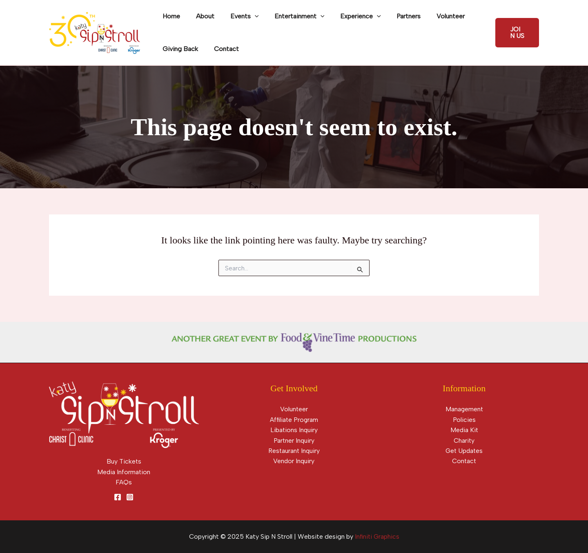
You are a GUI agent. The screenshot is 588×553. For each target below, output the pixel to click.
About (201, 16)
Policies (464, 420)
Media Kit (464, 430)
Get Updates (464, 451)
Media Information (124, 472)
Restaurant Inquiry (293, 451)
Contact (222, 49)
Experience (348, 16)
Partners (394, 16)
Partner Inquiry (294, 440)
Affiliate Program (293, 420)
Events (237, 16)
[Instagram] (130, 497)
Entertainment (290, 16)
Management (464, 409)
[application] (248, 16)
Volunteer (433, 16)
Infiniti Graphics (377, 537)
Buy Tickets (123, 461)
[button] (516, 32)
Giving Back (179, 49)
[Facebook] (117, 497)
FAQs (124, 482)
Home (170, 16)
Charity (464, 440)
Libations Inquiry (294, 430)
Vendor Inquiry (294, 461)
